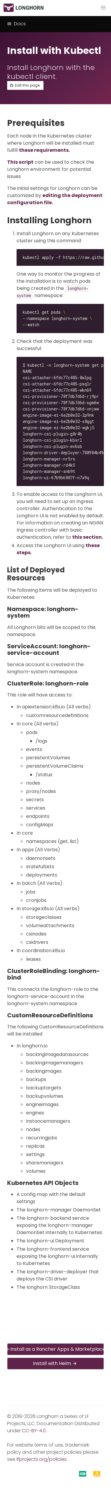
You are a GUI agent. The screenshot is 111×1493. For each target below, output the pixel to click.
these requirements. (44, 150)
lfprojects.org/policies (42, 1459)
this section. (87, 537)
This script (20, 162)
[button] (103, 7)
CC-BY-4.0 (34, 1430)
